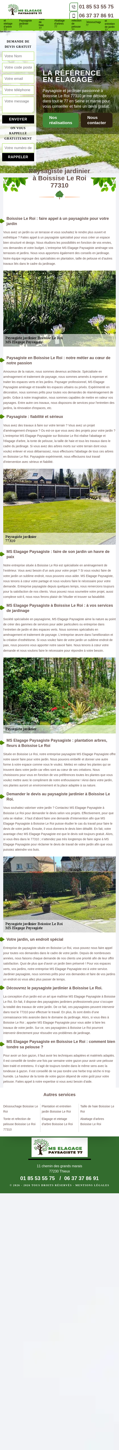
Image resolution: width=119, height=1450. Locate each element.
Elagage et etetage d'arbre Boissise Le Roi (57, 1121)
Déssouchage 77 (94, 24)
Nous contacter (96, 120)
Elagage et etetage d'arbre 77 (8, 23)
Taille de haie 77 (41, 23)
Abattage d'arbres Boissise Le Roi (92, 1121)
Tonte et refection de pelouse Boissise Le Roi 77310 (19, 1124)
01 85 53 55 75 (96, 7)
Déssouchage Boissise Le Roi (20, 1109)
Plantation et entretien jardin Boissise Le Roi (56, 1109)
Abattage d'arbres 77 (59, 23)
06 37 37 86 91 (96, 15)
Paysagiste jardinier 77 (25, 23)
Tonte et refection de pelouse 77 (76, 23)
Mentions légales (92, 1185)
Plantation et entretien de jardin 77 (110, 24)
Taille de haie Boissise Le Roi (97, 1109)
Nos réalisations (60, 120)
